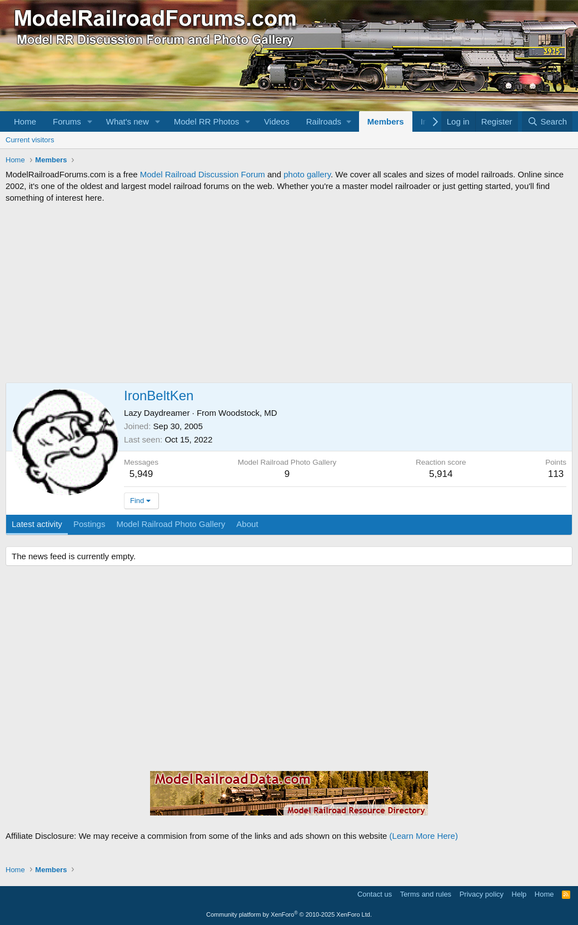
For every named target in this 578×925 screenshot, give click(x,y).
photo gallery (307, 174)
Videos (277, 121)
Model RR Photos (207, 121)
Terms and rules (425, 894)
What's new (127, 121)
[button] (90, 121)
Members (385, 121)
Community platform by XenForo (289, 914)
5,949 (141, 474)
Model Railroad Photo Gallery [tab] (170, 524)
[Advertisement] (289, 293)
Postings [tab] (89, 524)
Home (25, 121)
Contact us (374, 894)
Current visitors (30, 140)
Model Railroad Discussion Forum (202, 174)
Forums (67, 121)
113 (556, 474)
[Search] (547, 121)
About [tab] (247, 524)
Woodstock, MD (247, 412)
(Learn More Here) (424, 836)
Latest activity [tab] (37, 524)
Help (519, 894)
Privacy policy (482, 894)
